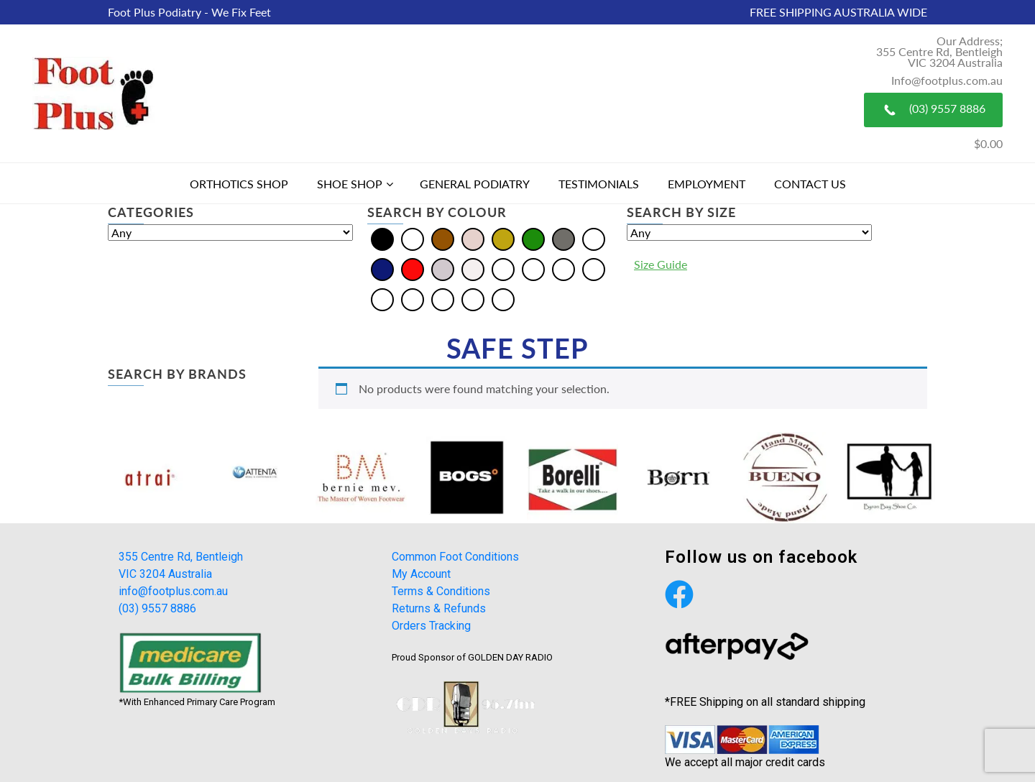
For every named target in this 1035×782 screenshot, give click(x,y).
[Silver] (443, 268)
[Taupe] (503, 298)
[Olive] (382, 298)
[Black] (382, 237)
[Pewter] (412, 298)
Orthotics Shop (239, 183)
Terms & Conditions (441, 591)
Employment (706, 183)
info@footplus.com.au (173, 591)
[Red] (412, 268)
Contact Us (810, 183)
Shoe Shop (349, 183)
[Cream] (473, 237)
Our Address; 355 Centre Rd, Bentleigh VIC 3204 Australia (939, 51)
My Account (421, 574)
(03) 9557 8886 (933, 110)
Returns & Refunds (439, 608)
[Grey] (563, 237)
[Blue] (412, 237)
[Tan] (473, 298)
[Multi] (594, 237)
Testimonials (598, 183)
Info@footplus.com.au (947, 80)
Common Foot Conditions (455, 557)
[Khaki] (594, 268)
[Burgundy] (563, 268)
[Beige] (503, 268)
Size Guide (660, 264)
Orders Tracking (431, 625)
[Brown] (443, 237)
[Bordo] (533, 268)
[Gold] (503, 237)
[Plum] (443, 298)
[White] (473, 268)
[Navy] (382, 268)
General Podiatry (475, 183)
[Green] (533, 237)
